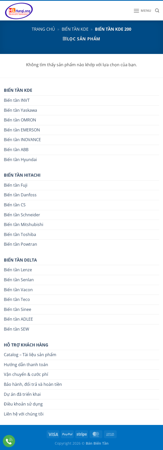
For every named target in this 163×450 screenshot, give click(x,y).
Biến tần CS (15, 205)
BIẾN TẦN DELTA (20, 260)
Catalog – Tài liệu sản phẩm (30, 354)
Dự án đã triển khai (22, 394)
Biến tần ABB (16, 149)
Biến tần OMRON (20, 120)
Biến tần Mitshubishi (23, 224)
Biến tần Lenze (18, 270)
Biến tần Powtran (20, 244)
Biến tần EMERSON (22, 130)
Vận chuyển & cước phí (26, 374)
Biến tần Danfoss (20, 195)
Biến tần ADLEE (18, 319)
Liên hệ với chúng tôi (24, 414)
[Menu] (142, 10)
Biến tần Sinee (17, 309)
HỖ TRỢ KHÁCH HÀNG (26, 345)
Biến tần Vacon (18, 289)
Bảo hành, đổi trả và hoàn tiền (33, 384)
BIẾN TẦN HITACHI (22, 175)
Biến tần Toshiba (20, 234)
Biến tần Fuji (15, 185)
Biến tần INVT (17, 100)
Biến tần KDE (75, 29)
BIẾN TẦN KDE (18, 90)
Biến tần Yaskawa (20, 110)
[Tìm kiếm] (157, 11)
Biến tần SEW (16, 329)
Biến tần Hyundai (20, 159)
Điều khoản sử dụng (23, 404)
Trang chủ (43, 29)
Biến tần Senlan (19, 280)
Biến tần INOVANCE (22, 139)
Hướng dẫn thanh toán (26, 364)
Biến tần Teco (17, 299)
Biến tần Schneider (22, 215)
